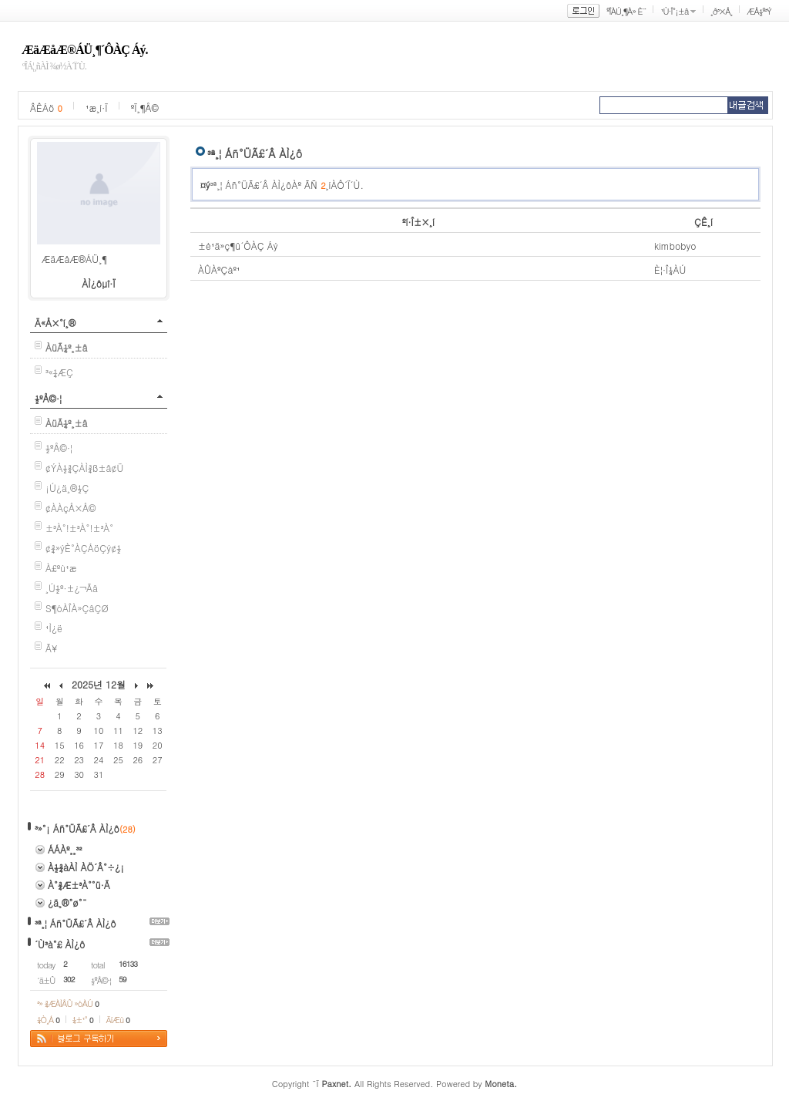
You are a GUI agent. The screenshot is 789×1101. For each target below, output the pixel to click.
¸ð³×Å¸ (721, 11)
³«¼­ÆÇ (59, 372)
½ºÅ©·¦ (48, 398)
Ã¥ (51, 648)
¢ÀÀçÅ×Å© (70, 507)
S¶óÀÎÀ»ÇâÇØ (77, 607)
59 (122, 979)
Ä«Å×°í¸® (55, 322)
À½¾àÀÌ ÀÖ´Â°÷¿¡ (86, 867)
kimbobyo (675, 245)
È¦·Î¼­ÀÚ (670, 269)
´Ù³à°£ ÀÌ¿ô (60, 944)
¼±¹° (82, 1019)
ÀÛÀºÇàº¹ (219, 269)
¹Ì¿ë (53, 628)
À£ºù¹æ (61, 567)
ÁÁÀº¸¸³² (65, 849)
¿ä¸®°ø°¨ (67, 902)
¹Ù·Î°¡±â (674, 11)
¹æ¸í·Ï (97, 107)
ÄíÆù (117, 1019)
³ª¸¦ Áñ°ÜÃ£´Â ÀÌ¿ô (75, 923)
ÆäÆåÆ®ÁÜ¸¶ (74, 258)
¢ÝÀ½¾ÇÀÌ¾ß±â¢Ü (84, 467)
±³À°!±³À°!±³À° (79, 527)
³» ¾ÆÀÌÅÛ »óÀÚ (68, 1003)
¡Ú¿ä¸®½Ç (67, 487)
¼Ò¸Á (48, 1019)
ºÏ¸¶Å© (145, 107)
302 (69, 979)
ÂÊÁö (46, 107)
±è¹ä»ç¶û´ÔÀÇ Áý (238, 245)
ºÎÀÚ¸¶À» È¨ (626, 11)
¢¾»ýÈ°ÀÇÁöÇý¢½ (83, 547)
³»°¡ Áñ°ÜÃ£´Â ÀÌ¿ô (77, 828)
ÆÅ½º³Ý (759, 11)
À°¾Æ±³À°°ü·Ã (79, 884)
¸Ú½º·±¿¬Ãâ (71, 587)
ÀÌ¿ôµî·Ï (99, 283)
